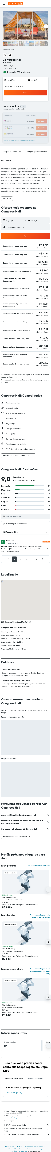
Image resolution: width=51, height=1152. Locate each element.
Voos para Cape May (14, 1093)
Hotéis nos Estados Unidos (15, 1149)
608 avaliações (23, 72)
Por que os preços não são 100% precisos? (27, 1134)
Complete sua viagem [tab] (14, 1078)
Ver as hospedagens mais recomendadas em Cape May (40, 971)
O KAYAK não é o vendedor (27, 1124)
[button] (4, 3)
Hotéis (19, 1147)
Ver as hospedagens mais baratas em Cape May (40, 916)
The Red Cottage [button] (9, 897)
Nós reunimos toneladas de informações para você (27, 1129)
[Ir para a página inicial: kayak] (15, 3)
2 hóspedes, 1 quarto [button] (14, 86)
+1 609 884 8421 (9, 68)
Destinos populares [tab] (35, 1078)
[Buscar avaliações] (27, 516)
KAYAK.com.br (9, 1147)
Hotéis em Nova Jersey (34, 1149)
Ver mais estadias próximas (39, 865)
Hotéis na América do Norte (34, 1147)
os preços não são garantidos (13, 1118)
